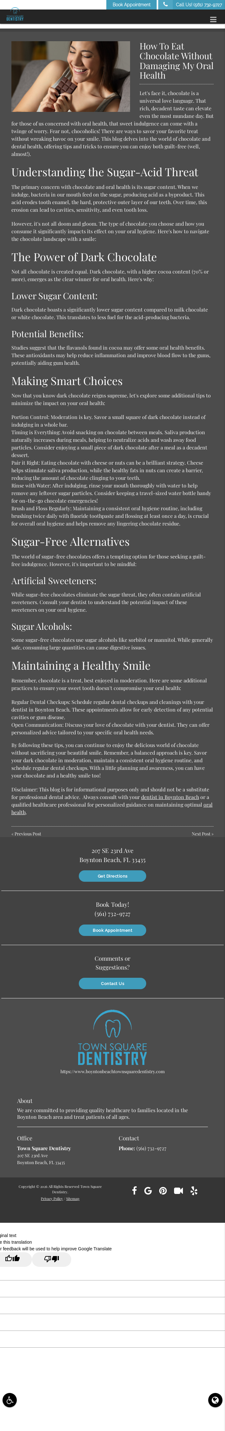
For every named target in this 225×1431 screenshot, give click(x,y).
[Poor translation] (51, 1258)
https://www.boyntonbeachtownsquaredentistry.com (112, 1070)
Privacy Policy (52, 1197)
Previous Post (28, 834)
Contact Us (112, 982)
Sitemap (72, 1197)
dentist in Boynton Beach (170, 797)
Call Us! (190, 5)
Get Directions (113, 875)
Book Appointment (131, 4)
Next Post (201, 834)
